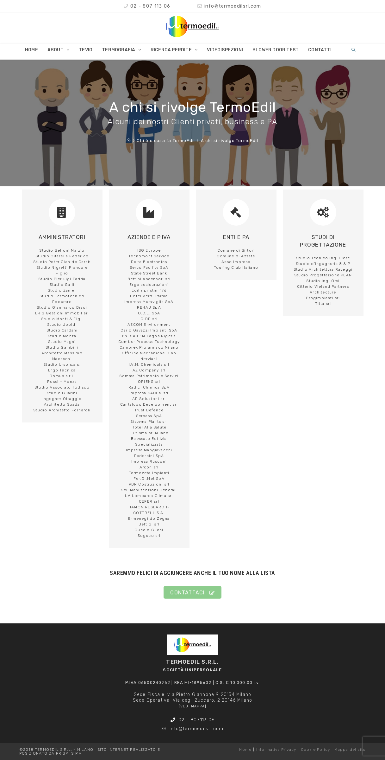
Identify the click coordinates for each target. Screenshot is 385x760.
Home (245, 749)
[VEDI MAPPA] (192, 706)
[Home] (129, 140)
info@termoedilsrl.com (229, 6)
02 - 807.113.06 (193, 720)
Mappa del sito (350, 749)
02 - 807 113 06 (147, 6)
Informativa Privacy (276, 749)
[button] (192, 597)
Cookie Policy (315, 749)
